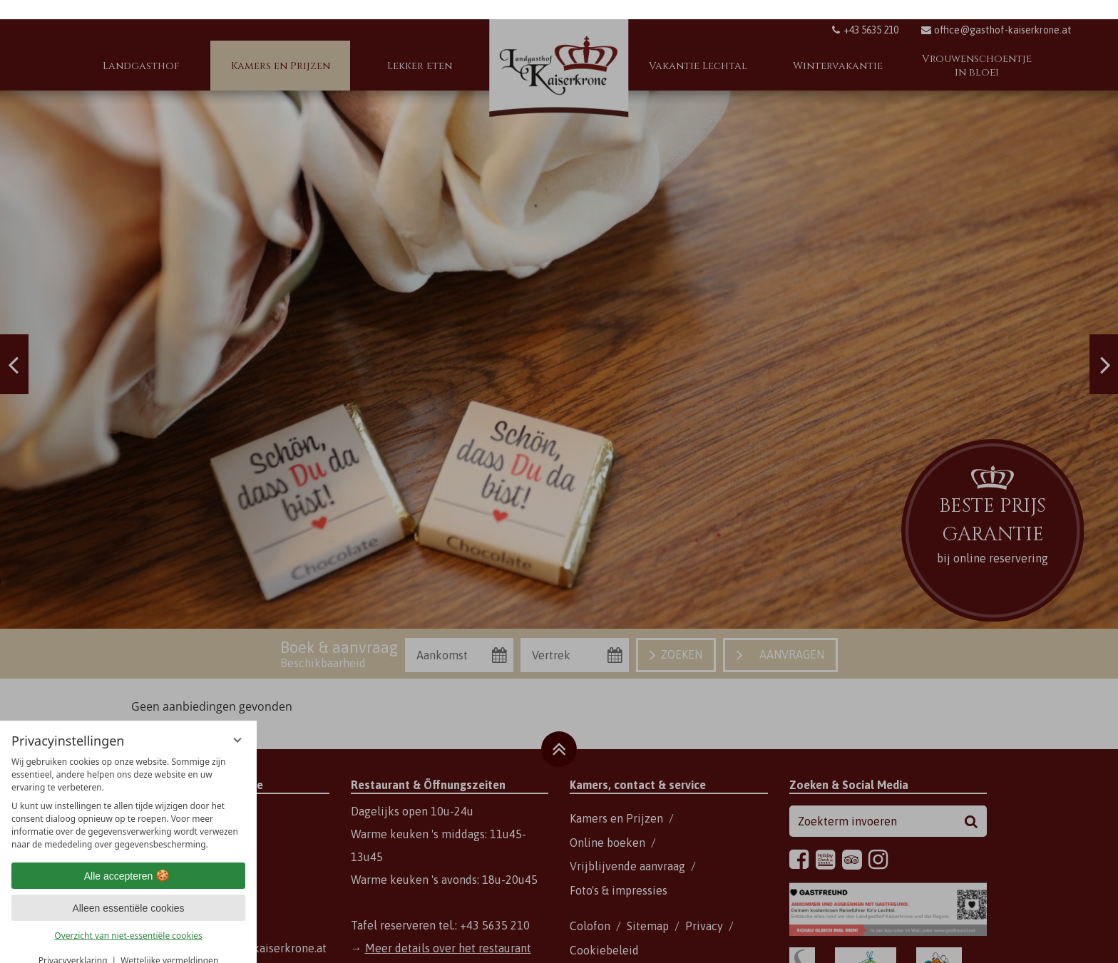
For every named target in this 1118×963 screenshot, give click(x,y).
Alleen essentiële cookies (128, 889)
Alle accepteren (128, 856)
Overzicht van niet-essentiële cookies (128, 916)
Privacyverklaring (73, 941)
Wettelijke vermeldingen (169, 941)
